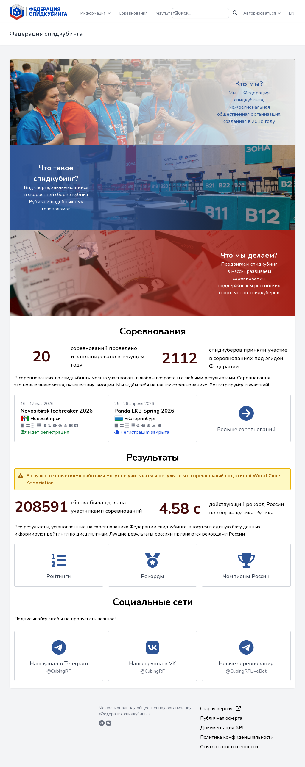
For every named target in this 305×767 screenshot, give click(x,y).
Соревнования (133, 13)
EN (291, 13)
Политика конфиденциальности (236, 737)
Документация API (221, 727)
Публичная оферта (221, 718)
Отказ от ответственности (229, 746)
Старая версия (220, 708)
